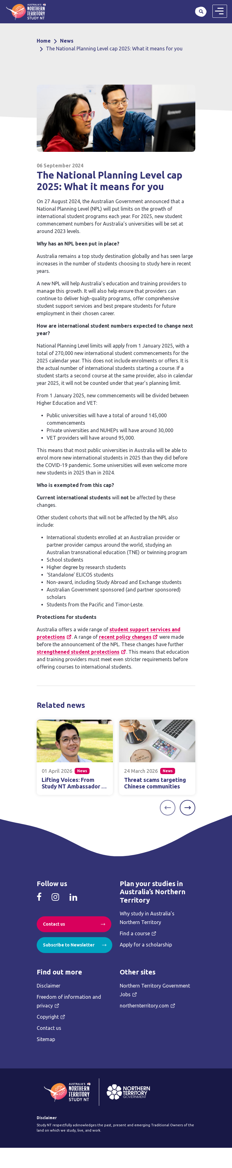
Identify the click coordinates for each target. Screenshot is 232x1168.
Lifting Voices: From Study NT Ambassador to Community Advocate (74, 786)
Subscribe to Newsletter (69, 944)
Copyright (48, 1017)
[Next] (187, 807)
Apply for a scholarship (146, 944)
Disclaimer (48, 985)
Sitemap (46, 1039)
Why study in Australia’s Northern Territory (147, 918)
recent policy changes (125, 637)
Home (44, 41)
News (66, 41)
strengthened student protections (78, 652)
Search (200, 11)
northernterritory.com (144, 1005)
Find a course (135, 933)
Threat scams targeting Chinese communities (155, 783)
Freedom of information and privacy (69, 1001)
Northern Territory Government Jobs (155, 990)
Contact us (54, 924)
